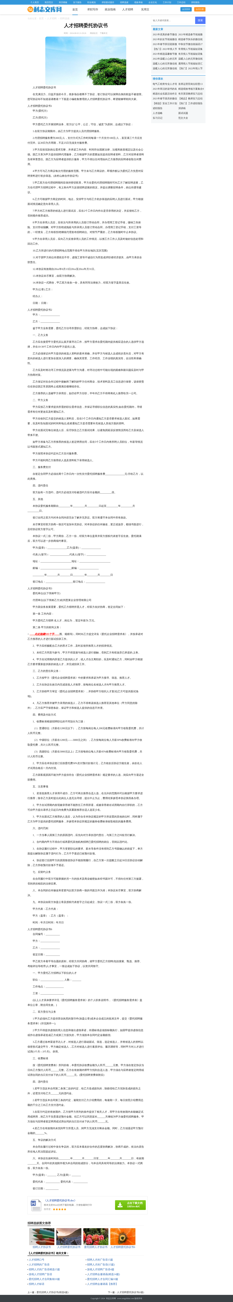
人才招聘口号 (36, 1259)
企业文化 (153, 2)
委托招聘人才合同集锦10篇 (44, 1279)
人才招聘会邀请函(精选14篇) (103, 1274)
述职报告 (157, 108)
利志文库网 (111, 1298)
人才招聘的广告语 (39, 1264)
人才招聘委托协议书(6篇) (130, 1292)
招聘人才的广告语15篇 (100, 1259)
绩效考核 (138, 2)
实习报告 (77, 2)
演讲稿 (182, 108)
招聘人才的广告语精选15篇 (44, 1269)
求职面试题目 (108, 2)
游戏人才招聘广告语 (40, 1274)
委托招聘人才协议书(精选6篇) (53, 1292)
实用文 (145, 9)
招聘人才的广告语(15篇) (101, 1264)
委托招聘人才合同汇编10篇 (102, 1279)
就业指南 (110, 9)
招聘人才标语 (36, 1284)
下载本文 (104, 33)
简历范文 (49, 2)
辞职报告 (195, 2)
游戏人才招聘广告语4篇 (100, 1269)
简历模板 (63, 2)
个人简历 (34, 2)
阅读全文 (94, 33)
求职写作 (92, 9)
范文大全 (183, 118)
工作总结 (181, 2)
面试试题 (183, 113)
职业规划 (91, 2)
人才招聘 (127, 9)
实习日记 (157, 118)
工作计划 (167, 2)
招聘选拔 (124, 2)
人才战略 (157, 113)
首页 (75, 9)
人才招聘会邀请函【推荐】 (102, 1284)
